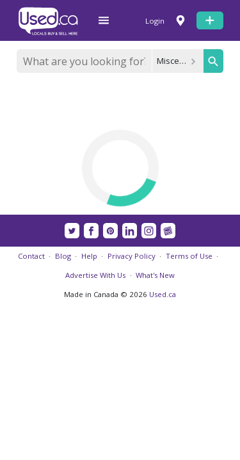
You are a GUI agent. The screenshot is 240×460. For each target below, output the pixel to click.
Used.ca (162, 294)
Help (89, 256)
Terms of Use (189, 256)
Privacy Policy (132, 256)
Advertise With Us (95, 275)
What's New (155, 275)
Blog (63, 256)
